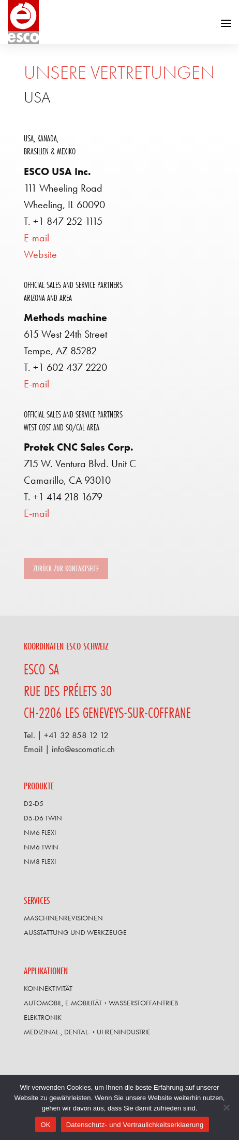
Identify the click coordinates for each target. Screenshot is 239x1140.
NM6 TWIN (41, 847)
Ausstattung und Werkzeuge (75, 932)
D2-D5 (33, 803)
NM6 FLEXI (40, 832)
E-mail (36, 237)
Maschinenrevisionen (63, 917)
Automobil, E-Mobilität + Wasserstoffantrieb (101, 1002)
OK (45, 1125)
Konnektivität (48, 988)
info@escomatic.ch (83, 749)
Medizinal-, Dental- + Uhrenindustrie (87, 1031)
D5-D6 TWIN (43, 817)
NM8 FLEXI (40, 861)
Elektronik (43, 1017)
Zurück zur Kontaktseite (66, 568)
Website (40, 254)
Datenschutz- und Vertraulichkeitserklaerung (135, 1125)
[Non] (226, 1107)
